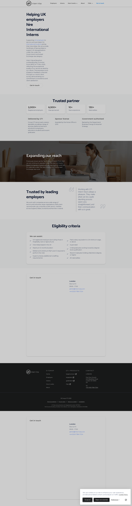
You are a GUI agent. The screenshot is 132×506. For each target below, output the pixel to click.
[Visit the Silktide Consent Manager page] (126, 500)
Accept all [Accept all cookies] (87, 500)
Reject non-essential (101, 500)
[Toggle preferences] (115, 500)
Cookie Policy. (123, 494)
